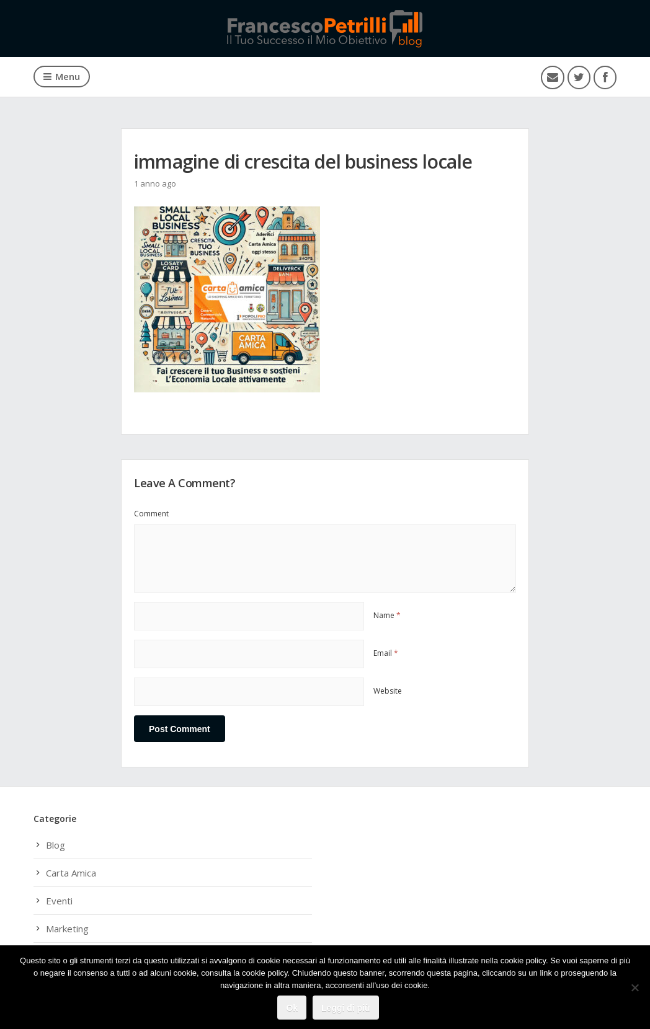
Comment (151, 513)
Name (387, 615)
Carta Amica (71, 873)
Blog (55, 845)
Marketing (67, 928)
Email (385, 653)
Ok (292, 1008)
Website (387, 691)
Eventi (59, 900)
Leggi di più (345, 1008)
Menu (61, 76)
